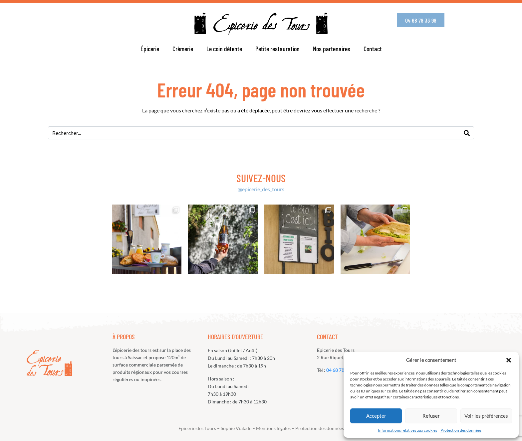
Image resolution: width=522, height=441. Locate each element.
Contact (373, 49)
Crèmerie (182, 49)
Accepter (376, 416)
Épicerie (149, 49)
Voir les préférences (486, 416)
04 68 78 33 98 (341, 370)
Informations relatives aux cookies (407, 430)
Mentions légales (273, 428)
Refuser (431, 416)
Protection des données (460, 430)
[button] (508, 360)
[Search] (467, 133)
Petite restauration (277, 49)
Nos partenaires (331, 49)
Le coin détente (224, 49)
